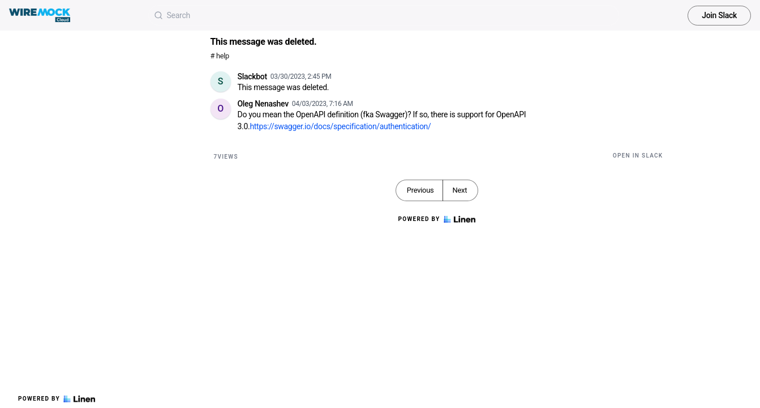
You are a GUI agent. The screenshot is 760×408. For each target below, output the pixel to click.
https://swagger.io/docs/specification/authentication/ (340, 126)
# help (220, 56)
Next (459, 190)
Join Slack (719, 15)
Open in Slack (638, 155)
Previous (420, 190)
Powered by (56, 399)
